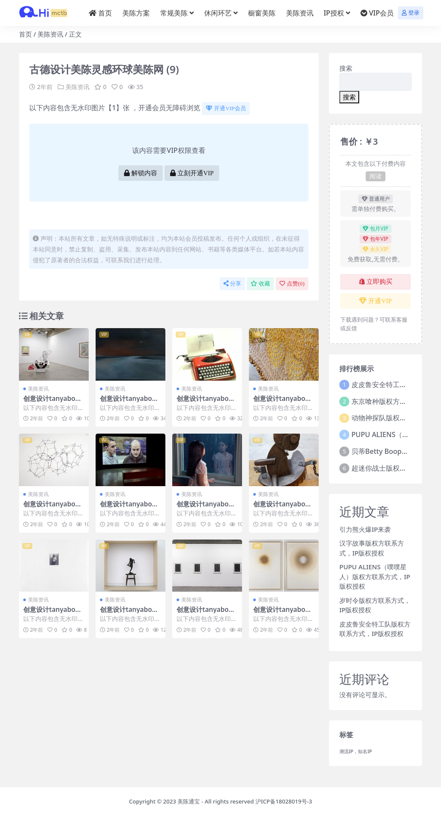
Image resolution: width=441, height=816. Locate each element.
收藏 (260, 283)
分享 (232, 283)
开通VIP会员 (225, 108)
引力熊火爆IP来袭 (365, 529)
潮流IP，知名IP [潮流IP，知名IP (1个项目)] (355, 751)
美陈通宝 (188, 801)
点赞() (292, 283)
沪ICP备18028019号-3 (283, 801)
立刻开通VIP (192, 173)
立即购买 (375, 281)
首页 (25, 34)
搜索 (345, 68)
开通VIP (375, 301)
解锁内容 (140, 173)
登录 (410, 12)
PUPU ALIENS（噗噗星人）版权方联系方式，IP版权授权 (374, 576)
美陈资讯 (50, 34)
